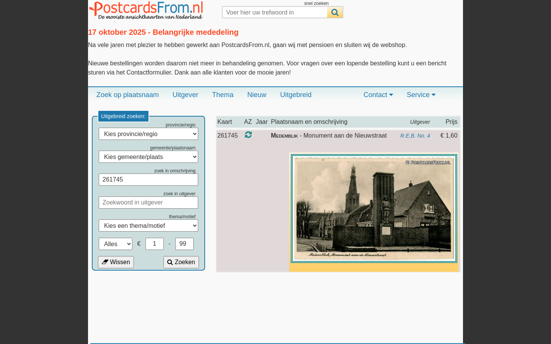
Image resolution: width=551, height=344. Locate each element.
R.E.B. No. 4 (415, 136)
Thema (222, 95)
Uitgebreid (295, 95)
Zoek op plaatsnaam (127, 95)
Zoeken (181, 262)
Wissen (116, 262)
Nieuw (256, 95)
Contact (378, 95)
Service (421, 95)
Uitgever (185, 95)
